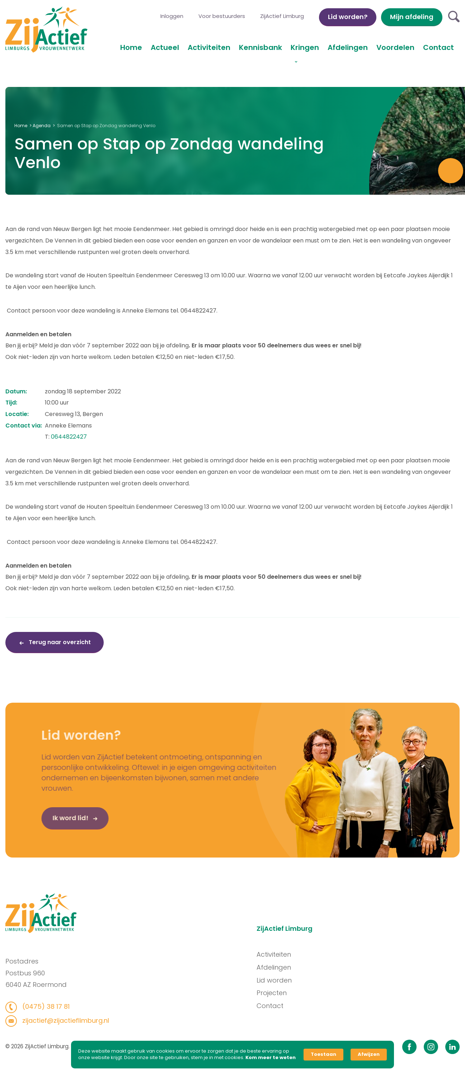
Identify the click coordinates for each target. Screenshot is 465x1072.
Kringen (305, 47)
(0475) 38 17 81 (42, 1006)
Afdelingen (348, 47)
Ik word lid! (59, 820)
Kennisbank (260, 47)
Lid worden (277, 980)
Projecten (274, 992)
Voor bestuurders (221, 16)
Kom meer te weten (270, 1057)
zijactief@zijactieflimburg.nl (62, 1020)
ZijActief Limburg (282, 16)
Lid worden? (347, 16)
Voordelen (395, 47)
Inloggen (171, 16)
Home (131, 47)
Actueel (165, 47)
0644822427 (69, 437)
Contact (438, 47)
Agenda (42, 126)
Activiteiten (209, 47)
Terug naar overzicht (59, 642)
